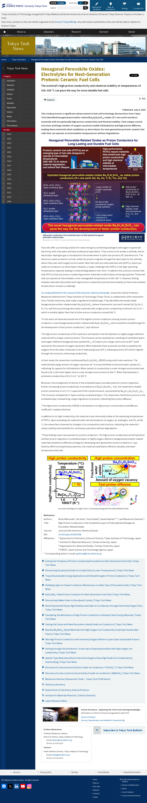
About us (16, 772)
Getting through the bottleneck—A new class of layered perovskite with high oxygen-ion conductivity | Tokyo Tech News (88, 650)
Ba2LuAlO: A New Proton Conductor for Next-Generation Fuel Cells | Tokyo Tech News (87, 594)
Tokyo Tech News (19, 59)
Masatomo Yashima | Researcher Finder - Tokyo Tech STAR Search (77, 679)
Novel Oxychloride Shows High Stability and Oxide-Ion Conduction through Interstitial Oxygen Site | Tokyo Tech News (94, 607)
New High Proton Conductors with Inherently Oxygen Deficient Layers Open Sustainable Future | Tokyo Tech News (92, 641)
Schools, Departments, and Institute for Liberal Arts (101, 720)
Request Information (132, 772)
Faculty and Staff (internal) (131, 795)
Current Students (128, 792)
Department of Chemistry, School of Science (67, 689)
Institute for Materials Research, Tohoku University (70, 695)
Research (50, 99)
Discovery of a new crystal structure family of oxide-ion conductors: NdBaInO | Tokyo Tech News (92, 673)
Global (95, 797)
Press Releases (103, 772)
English (61, 3)
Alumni (124, 788)
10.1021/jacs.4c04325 (68, 534)
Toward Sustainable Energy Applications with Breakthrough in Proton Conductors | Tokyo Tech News (92, 577)
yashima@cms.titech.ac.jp (89, 553)
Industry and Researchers (130, 785)
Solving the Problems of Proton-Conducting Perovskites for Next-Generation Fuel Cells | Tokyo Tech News (92, 563)
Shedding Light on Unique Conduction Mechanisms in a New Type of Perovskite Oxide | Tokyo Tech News (93, 587)
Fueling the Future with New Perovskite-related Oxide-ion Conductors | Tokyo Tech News (89, 624)
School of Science (88, 717)
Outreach (96, 793)
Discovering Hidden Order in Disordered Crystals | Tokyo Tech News (78, 600)
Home (3, 59)
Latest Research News (56, 700)
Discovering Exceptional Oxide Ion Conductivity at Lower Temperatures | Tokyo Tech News (89, 570)
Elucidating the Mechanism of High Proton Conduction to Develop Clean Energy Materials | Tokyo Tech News (93, 617)
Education (96, 786)
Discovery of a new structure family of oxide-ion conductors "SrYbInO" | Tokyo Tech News (89, 667)
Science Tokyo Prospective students (130, 780)
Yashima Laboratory (55, 684)
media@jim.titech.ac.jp (60, 754)
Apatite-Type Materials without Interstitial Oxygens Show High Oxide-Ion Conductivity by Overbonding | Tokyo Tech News (88, 659)
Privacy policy (45, 772)
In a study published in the (74, 292)
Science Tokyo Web (64, 21)
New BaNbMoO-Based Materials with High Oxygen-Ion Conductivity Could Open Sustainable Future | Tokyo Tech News (91, 631)
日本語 (53, 3)
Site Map (74, 772)
